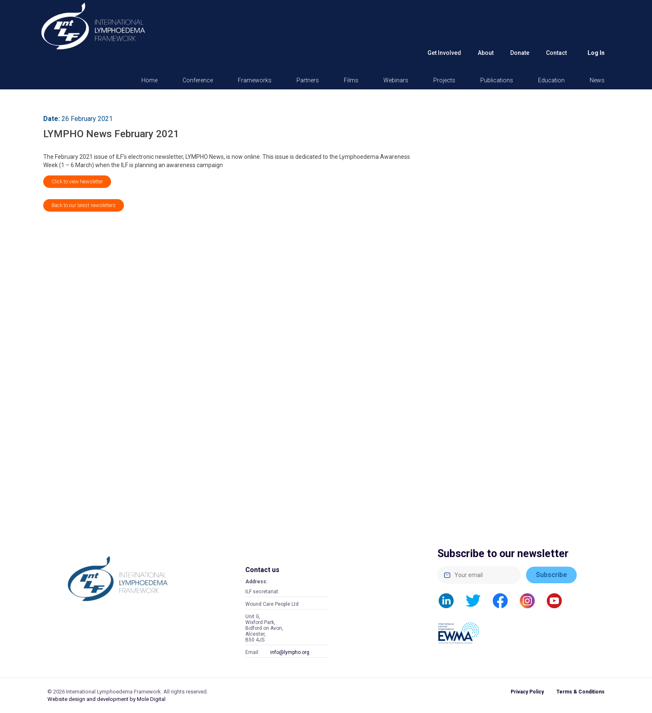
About (486, 52)
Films (351, 80)
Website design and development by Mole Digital (106, 699)
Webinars (395, 80)
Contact (556, 52)
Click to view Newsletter (77, 182)
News (597, 80)
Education (551, 80)
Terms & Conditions (580, 692)
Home (149, 80)
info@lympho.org (289, 652)
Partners (307, 80)
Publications (496, 80)
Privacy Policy (527, 692)
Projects (444, 80)
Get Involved (444, 52)
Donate (519, 52)
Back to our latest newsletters (84, 205)
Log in (596, 52)
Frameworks (255, 80)
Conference (198, 80)
